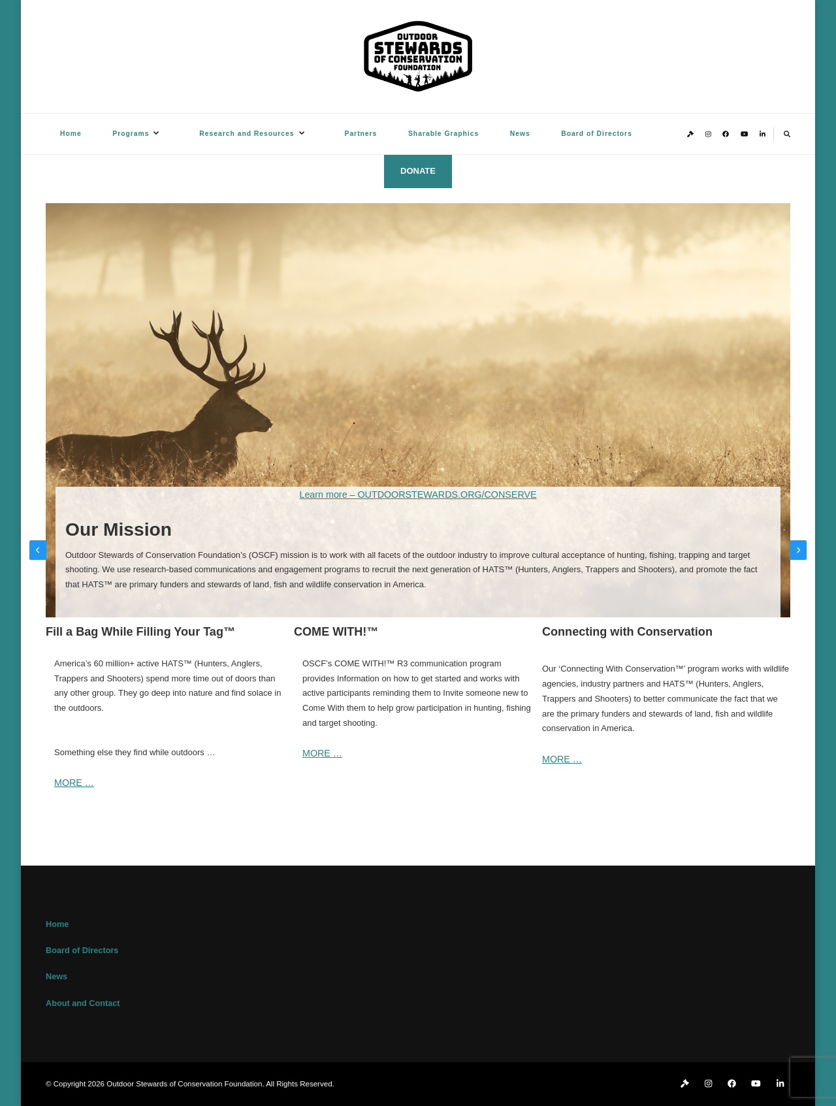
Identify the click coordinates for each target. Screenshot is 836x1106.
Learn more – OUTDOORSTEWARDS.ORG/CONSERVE (417, 494)
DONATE (418, 171)
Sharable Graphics (443, 133)
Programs (130, 133)
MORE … (74, 782)
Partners (361, 133)
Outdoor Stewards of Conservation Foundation (184, 1084)
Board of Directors (596, 133)
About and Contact (83, 1003)
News (520, 133)
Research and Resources (246, 133)
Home (71, 133)
